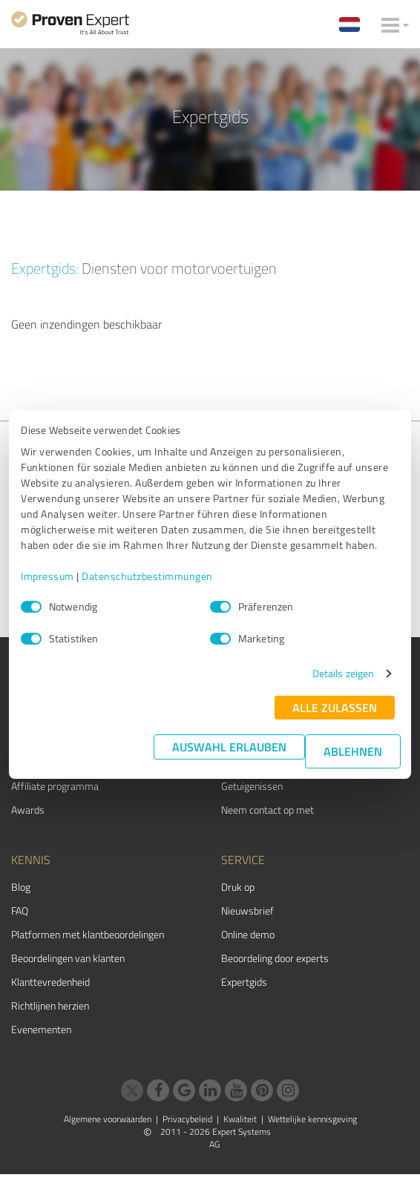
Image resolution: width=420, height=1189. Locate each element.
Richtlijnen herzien (50, 1005)
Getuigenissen (252, 786)
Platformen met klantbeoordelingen (87, 934)
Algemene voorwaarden (107, 1119)
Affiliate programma (55, 786)
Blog (20, 887)
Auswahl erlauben (229, 746)
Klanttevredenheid (50, 982)
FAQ (19, 910)
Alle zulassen (334, 707)
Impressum (47, 576)
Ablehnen (353, 751)
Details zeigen (343, 673)
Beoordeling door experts (275, 958)
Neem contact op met (267, 810)
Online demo (248, 934)
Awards (28, 810)
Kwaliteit (240, 1119)
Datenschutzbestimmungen (147, 576)
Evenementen (41, 1029)
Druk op (238, 887)
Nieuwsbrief (247, 910)
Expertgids (244, 982)
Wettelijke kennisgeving (312, 1119)
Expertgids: (45, 268)
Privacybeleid (187, 1119)
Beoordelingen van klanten (68, 958)
